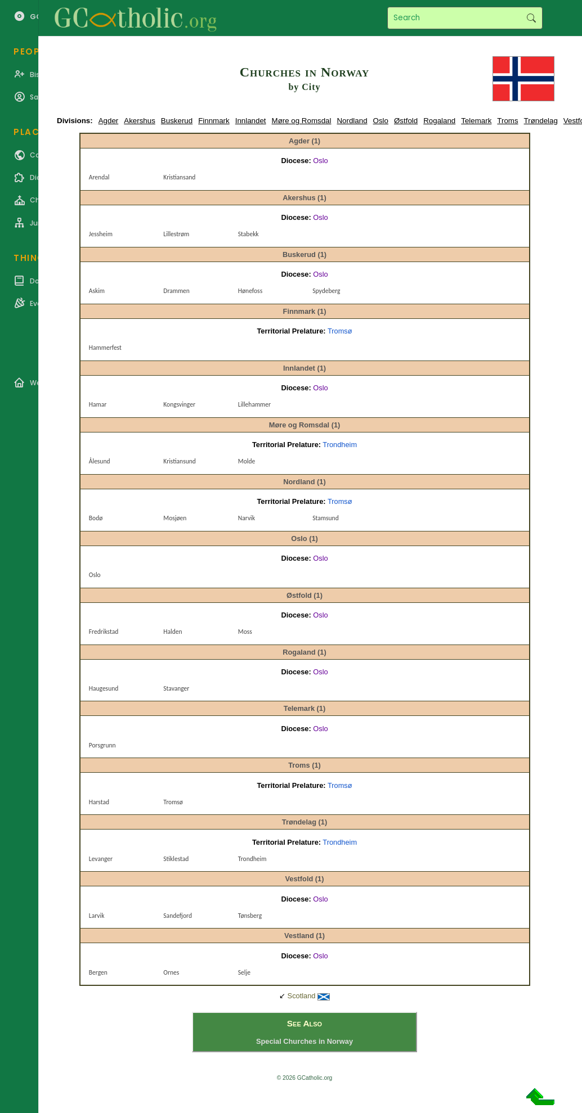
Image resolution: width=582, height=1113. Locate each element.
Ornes (171, 972)
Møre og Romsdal (302, 120)
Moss (245, 632)
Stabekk (248, 234)
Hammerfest (105, 348)
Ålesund (99, 461)
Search (531, 18)
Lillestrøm (176, 234)
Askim (97, 291)
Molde (246, 461)
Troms (507, 120)
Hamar (97, 404)
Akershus (139, 120)
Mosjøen (174, 518)
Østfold (406, 120)
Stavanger (176, 688)
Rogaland (439, 120)
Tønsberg (250, 916)
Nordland (352, 120)
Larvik (97, 916)
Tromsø (340, 331)
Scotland (302, 996)
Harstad (99, 802)
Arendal (99, 177)
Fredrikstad (103, 632)
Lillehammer (254, 404)
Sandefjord (177, 916)
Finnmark (214, 120)
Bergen (98, 972)
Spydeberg (326, 291)
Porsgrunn (102, 745)
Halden (172, 632)
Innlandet (250, 120)
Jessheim (101, 234)
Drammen (176, 291)
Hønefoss (250, 291)
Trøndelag (541, 120)
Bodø (95, 518)
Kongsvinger (179, 404)
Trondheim (340, 444)
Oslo (380, 120)
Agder (109, 120)
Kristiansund (179, 461)
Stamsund (325, 518)
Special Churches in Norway (304, 1041)
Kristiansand (179, 177)
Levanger (101, 859)
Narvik (246, 518)
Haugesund (103, 688)
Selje (244, 972)
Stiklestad (176, 859)
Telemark (476, 120)
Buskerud (176, 120)
